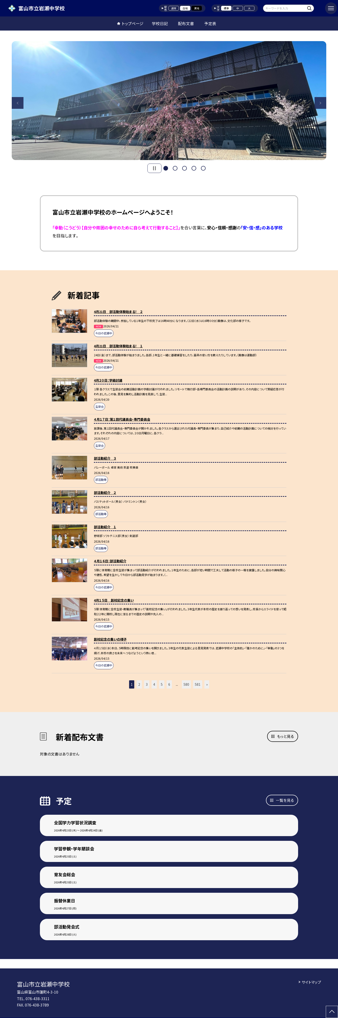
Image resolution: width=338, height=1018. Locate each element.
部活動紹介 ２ (105, 492)
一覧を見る (285, 800)
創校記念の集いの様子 (110, 639)
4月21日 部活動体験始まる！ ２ (118, 311)
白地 (185, 8)
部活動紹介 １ (105, 527)
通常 (173, 8)
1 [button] (165, 168)
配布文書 (186, 23)
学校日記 (160, 23)
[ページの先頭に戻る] (332, 1012)
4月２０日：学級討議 (108, 380)
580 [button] (186, 684)
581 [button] (197, 684)
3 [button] (184, 168)
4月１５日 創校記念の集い (114, 600)
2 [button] (175, 168)
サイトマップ (311, 982)
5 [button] (203, 168)
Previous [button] (17, 103)
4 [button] (194, 168)
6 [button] (169, 684)
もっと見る (285, 736)
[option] (169, 100)
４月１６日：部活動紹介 (110, 561)
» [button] (207, 684)
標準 (226, 8)
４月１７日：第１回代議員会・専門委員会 (122, 419)
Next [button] (320, 103)
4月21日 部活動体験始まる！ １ (118, 346)
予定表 (210, 23)
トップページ (132, 23)
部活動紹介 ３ (105, 458)
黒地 (196, 8)
